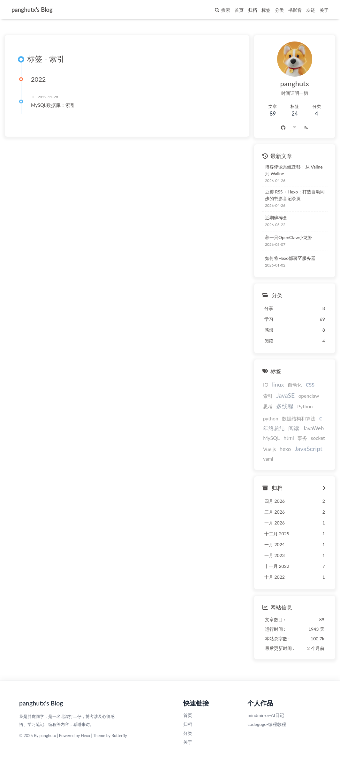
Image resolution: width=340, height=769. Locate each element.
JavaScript (308, 449)
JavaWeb (313, 429)
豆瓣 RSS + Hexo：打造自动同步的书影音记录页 (295, 195)
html (288, 438)
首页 (187, 715)
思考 (268, 407)
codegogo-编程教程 (266, 724)
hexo (285, 449)
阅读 (293, 428)
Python (305, 407)
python (270, 418)
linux (278, 384)
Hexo (85, 736)
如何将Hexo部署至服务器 (290, 258)
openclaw (308, 396)
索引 (268, 396)
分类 (187, 733)
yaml (268, 459)
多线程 (284, 406)
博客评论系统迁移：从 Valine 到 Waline (294, 170)
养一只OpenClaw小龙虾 (289, 237)
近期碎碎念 (276, 217)
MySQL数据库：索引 (53, 105)
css (310, 384)
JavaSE (285, 395)
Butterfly (119, 736)
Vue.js (269, 449)
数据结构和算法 (298, 418)
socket (318, 438)
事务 (302, 438)
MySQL (271, 438)
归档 (187, 724)
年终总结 (274, 428)
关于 (187, 742)
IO (265, 385)
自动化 (295, 385)
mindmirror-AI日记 (265, 715)
